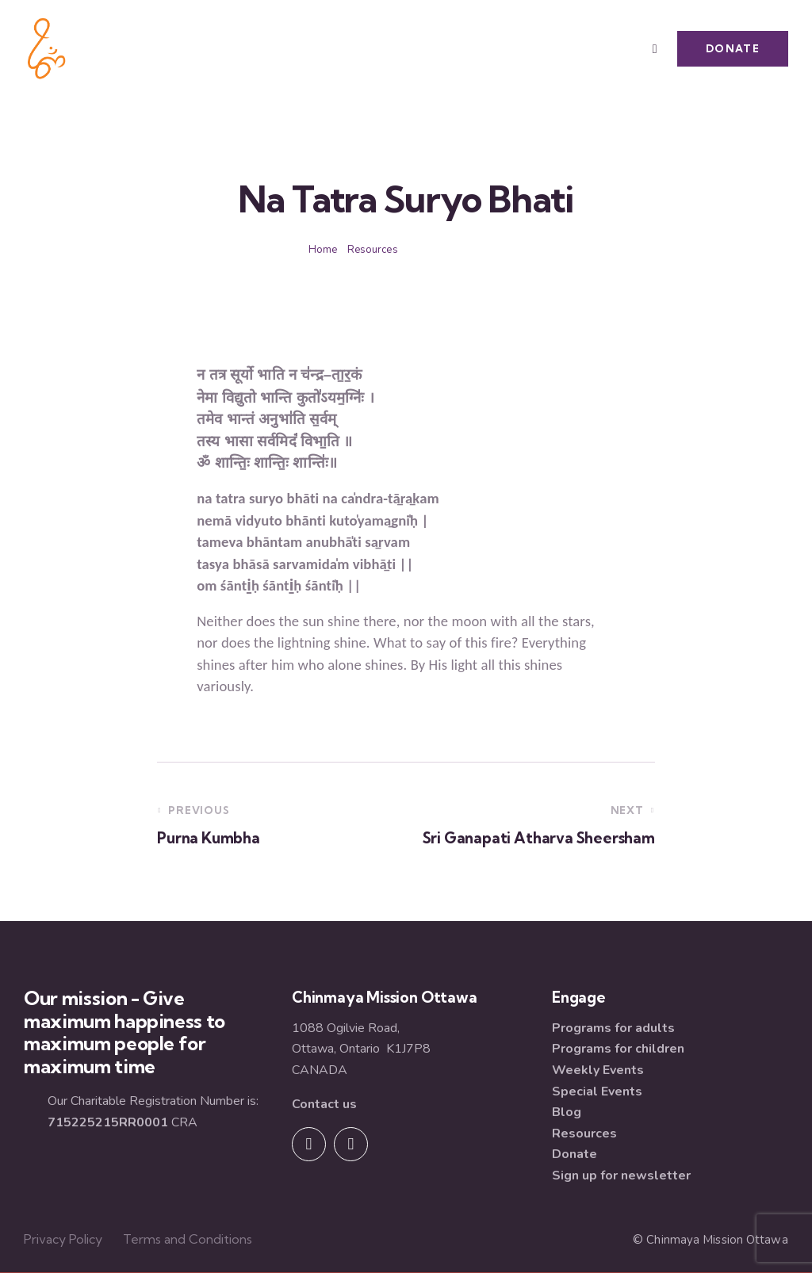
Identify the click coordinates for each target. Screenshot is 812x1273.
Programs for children (618, 1048)
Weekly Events (598, 1070)
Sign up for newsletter (621, 1175)
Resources (372, 250)
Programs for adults (613, 1028)
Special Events (597, 1091)
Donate (574, 1154)
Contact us (324, 1104)
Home (322, 250)
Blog (566, 1112)
